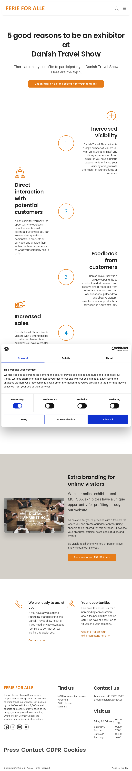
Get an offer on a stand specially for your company (66, 83)
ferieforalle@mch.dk (111, 699)
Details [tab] (66, 358)
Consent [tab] (23, 358)
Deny (24, 419)
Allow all (108, 419)
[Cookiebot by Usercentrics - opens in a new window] (114, 349)
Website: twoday (120, 768)
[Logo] (25, 8)
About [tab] (109, 358)
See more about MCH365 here (92, 557)
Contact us (35, 640)
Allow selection (66, 419)
